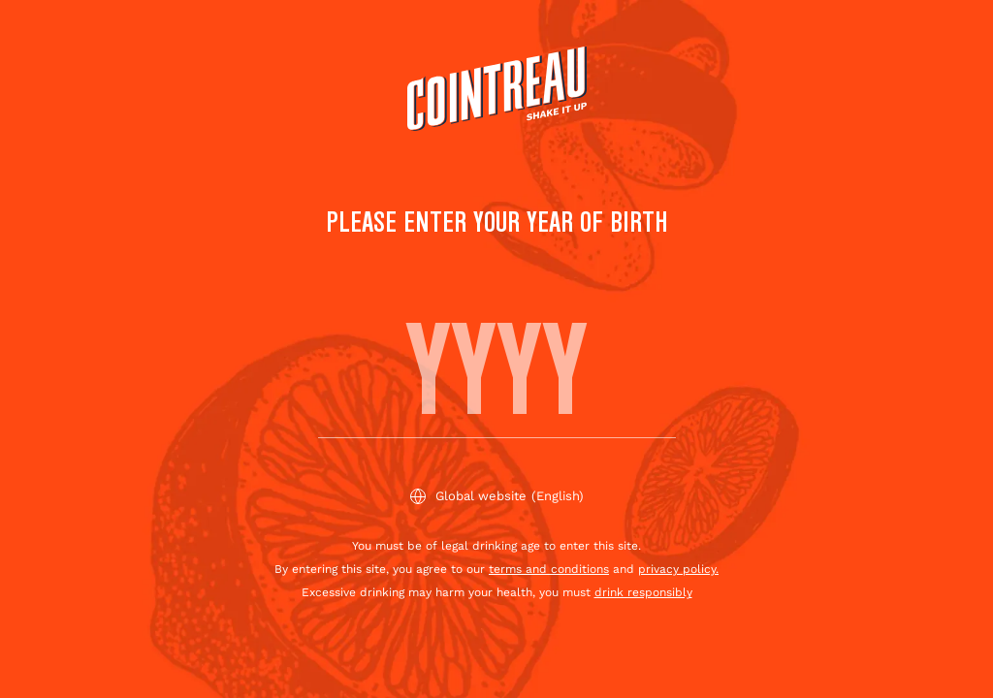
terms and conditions (549, 569)
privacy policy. (678, 569)
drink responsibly (643, 592)
